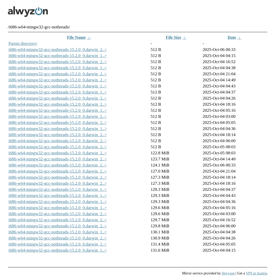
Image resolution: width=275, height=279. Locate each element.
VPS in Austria (256, 273)
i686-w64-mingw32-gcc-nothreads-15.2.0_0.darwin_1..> (58, 55)
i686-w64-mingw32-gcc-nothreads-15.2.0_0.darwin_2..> (58, 49)
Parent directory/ (23, 43)
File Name (76, 37)
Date (232, 37)
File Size (173, 37)
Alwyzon (228, 273)
